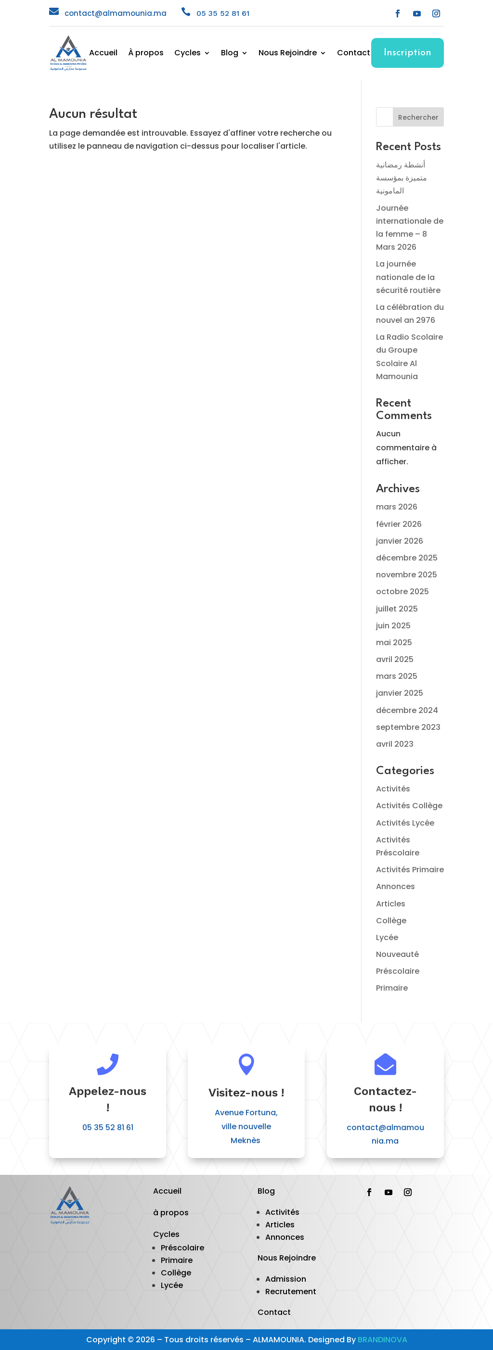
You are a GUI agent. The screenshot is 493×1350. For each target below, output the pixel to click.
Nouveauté (397, 954)
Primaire (392, 987)
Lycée (387, 937)
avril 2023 (395, 744)
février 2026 (399, 524)
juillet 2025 (397, 608)
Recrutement (290, 1291)
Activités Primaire (410, 869)
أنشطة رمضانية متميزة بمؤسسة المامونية (401, 177)
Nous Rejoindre (288, 54)
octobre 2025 (402, 591)
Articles (390, 903)
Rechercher (418, 117)
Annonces (395, 886)
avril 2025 (395, 659)
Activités (393, 788)
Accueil (103, 54)
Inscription (407, 53)
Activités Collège (409, 805)
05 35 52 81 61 (222, 13)
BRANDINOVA (382, 1339)
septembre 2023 (408, 727)
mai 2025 (394, 642)
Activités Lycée (405, 822)
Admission (285, 1279)
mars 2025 (396, 676)
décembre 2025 (407, 557)
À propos (146, 54)
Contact (353, 54)
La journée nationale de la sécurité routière (408, 276)
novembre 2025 (406, 574)
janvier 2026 (399, 541)
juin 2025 (393, 625)
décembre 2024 (407, 710)
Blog (229, 54)
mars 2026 (396, 506)
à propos (171, 1212)
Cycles (187, 54)
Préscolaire (397, 971)
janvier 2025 (399, 693)
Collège (391, 920)
